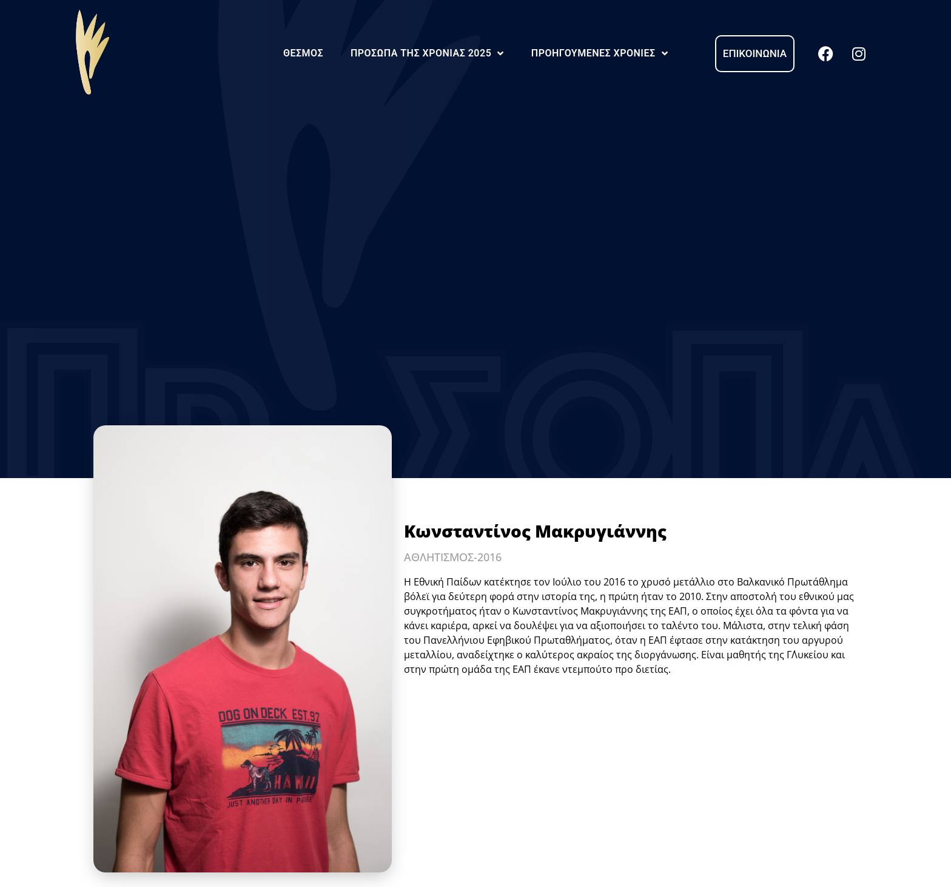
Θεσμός (303, 53)
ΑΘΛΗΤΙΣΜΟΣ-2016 (453, 557)
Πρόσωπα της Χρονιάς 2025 (427, 53)
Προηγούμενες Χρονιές (599, 53)
